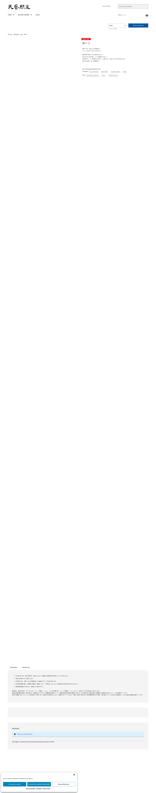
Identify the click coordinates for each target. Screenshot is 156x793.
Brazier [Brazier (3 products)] (30, 690)
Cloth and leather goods (56, 663)
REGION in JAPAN (52, 704)
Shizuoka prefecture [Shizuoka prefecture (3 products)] (18, 752)
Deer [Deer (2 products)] (29, 694)
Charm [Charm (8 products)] (10, 695)
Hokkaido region (54, 710)
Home (11, 34)
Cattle (103, 75)
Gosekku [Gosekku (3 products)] (20, 711)
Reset (33, 671)
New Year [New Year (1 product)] (23, 741)
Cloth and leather (54, 697)
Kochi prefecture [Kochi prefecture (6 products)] (30, 726)
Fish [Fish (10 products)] (25, 698)
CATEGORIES (51, 657)
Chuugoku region (54, 727)
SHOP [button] (11, 15)
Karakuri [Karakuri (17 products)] (19, 725)
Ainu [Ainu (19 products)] (10, 690)
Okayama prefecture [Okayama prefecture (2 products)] (21, 744)
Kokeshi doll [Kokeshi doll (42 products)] (14, 729)
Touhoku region (115, 71)
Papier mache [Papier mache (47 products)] (15, 748)
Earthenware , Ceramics (56, 684)
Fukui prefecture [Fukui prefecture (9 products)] (24, 702)
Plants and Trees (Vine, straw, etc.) (60, 690)
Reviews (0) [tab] (26, 461)
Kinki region (52, 724)
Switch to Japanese (138, 25)
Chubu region (53, 720)
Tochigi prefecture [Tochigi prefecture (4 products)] (14, 756)
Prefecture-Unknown (55, 707)
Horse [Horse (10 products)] (10, 719)
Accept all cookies (15, 784)
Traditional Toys (112, 75)
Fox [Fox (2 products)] (16, 702)
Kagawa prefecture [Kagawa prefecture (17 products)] (16, 722)
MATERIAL (16, 34)
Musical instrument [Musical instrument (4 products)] (14, 737)
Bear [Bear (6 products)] (15, 690)
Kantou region (53, 717)
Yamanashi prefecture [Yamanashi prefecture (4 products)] (22, 762)
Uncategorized (53, 677)
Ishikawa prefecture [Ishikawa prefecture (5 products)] (21, 719)
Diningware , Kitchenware (57, 667)
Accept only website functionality (39, 784)
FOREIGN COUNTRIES (54, 737)
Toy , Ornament (93, 71)
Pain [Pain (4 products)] (29, 744)
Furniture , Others (54, 670)
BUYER (49, 741)
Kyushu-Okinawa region (56, 734)
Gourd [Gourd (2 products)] (26, 711)
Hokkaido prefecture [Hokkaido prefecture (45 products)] (25, 715)
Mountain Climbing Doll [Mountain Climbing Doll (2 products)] (28, 733)
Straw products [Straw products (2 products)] (30, 752)
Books (51, 673)
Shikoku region (53, 731)
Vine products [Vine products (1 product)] (23, 760)
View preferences (63, 784)
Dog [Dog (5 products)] (33, 694)
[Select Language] (117, 25)
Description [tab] (13, 461)
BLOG (38, 15)
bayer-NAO (104, 71)
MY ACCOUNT (106, 6)
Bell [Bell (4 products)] (19, 690)
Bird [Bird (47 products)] (24, 689)
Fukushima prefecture (92, 75)
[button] (74, 775)
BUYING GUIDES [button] (25, 15)
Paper (21, 34)
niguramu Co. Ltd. (134, 696)
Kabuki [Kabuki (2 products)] (31, 719)
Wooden (51, 687)
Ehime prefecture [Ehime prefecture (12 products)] (15, 698)
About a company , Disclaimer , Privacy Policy (38, 788)
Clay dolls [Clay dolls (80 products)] (20, 694)
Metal (50, 700)
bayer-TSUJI (53, 747)
